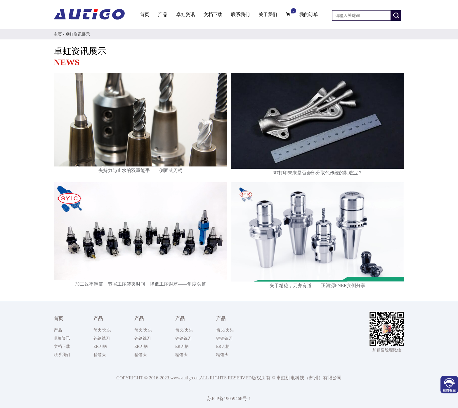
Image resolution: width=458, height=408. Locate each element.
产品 (162, 14)
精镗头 (99, 355)
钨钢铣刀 (101, 338)
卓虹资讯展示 (77, 34)
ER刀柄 (100, 346)
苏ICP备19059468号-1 (229, 398)
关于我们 (268, 14)
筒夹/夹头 (102, 330)
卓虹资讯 (185, 14)
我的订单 (308, 14)
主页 (58, 34)
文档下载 (213, 14)
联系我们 (240, 14)
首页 (144, 14)
